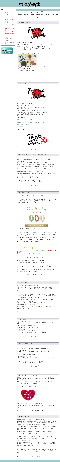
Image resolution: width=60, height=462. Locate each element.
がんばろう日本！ (9, 31)
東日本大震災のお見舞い (23, 416)
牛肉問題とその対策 (22, 282)
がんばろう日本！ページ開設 (25, 319)
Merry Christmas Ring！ (23, 192)
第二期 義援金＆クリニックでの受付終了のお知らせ (9, 21)
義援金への (8, 37)
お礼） (8, 40)
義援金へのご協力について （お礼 (26, 375)
